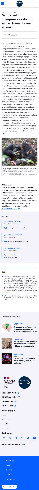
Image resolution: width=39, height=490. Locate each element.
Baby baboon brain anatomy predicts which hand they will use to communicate (19, 343)
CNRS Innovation (9, 397)
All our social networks (10, 444)
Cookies (9, 470)
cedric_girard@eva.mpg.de (16, 228)
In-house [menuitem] (5, 428)
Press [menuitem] (4, 415)
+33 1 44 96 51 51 (13, 255)
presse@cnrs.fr (12, 257)
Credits (8, 465)
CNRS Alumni (7, 406)
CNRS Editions (8, 401)
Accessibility (10, 460)
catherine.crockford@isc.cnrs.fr (17, 241)
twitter (9, 437)
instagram (28, 437)
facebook (22, 437)
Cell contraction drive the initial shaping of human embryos (19, 359)
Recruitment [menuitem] (6, 420)
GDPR (8, 475)
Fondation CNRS (9, 393)
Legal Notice (10, 479)
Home (4, 12)
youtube (34, 437)
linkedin (15, 437)
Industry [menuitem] (5, 424)
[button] (9, 487)
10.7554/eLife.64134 (9, 209)
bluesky (3, 437)
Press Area (12, 12)
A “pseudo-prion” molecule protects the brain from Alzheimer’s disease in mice (19, 328)
